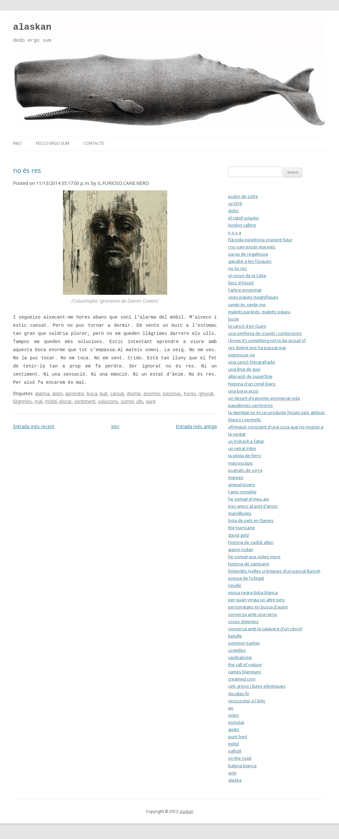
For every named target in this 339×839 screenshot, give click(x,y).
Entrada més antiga (196, 426)
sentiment (85, 401)
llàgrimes (22, 401)
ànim (57, 393)
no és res (27, 170)
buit (104, 393)
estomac (172, 393)
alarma (42, 393)
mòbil (51, 401)
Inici (115, 426)
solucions (108, 401)
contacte (93, 143)
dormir (134, 393)
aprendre (74, 393)
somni (127, 401)
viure (151, 401)
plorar (65, 401)
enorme (151, 393)
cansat (117, 393)
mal (38, 401)
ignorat (206, 393)
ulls (139, 401)
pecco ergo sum (52, 143)
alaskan (32, 27)
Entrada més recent (33, 426)
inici (17, 143)
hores (190, 393)
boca (92, 393)
